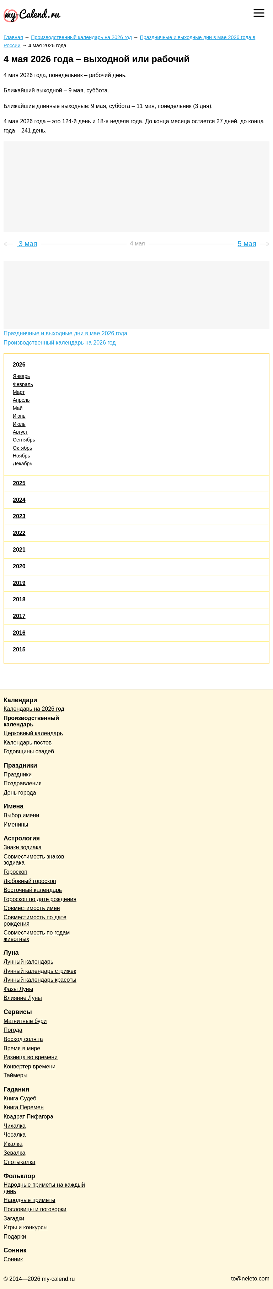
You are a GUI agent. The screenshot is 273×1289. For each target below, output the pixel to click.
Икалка (13, 1144)
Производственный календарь (31, 721)
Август (20, 432)
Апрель (21, 400)
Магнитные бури (25, 1021)
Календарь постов (28, 743)
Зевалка (14, 1153)
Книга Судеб (20, 1098)
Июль (19, 424)
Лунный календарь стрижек (40, 971)
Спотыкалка (19, 1162)
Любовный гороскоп (30, 881)
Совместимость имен (32, 908)
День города (20, 793)
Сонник (13, 1259)
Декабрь (22, 463)
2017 (19, 616)
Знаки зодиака (23, 847)
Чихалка (15, 1126)
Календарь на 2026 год (34, 709)
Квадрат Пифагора (28, 1117)
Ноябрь (21, 456)
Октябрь (22, 448)
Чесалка (15, 1135)
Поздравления (23, 783)
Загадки (14, 1218)
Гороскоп (15, 872)
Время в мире (22, 1048)
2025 (19, 483)
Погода (13, 1030)
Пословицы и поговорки (35, 1209)
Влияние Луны (23, 998)
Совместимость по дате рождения (35, 920)
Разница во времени (31, 1057)
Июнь (19, 416)
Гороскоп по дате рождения (40, 899)
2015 (19, 649)
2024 (19, 500)
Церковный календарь (33, 733)
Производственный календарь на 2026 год (60, 343)
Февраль (23, 384)
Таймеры (15, 1075)
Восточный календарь (33, 890)
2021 (19, 550)
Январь (21, 376)
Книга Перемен (24, 1107)
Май (17, 408)
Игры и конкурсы (26, 1227)
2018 (19, 599)
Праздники (18, 774)
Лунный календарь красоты (40, 980)
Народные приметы (29, 1200)
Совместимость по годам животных (37, 936)
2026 (19, 365)
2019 (19, 583)
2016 (19, 633)
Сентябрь (24, 440)
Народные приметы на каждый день (44, 1188)
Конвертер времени (29, 1066)
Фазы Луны (18, 989)
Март (19, 392)
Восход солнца (23, 1039)
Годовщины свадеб (29, 751)
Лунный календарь (28, 962)
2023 (19, 516)
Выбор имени (21, 815)
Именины (16, 825)
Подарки (15, 1237)
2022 (19, 533)
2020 (19, 566)
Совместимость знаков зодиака (34, 860)
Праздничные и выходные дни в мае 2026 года (65, 333)
